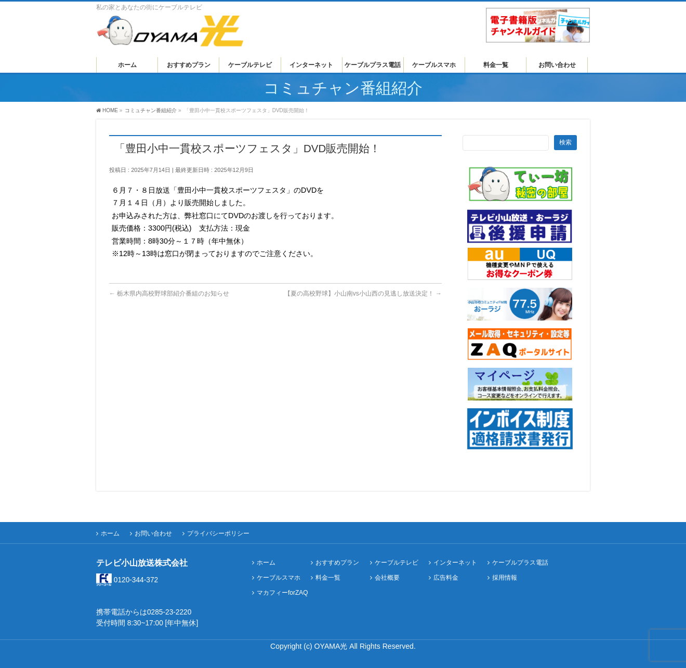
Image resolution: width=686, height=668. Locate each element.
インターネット (455, 562)
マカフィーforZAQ (282, 593)
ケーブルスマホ (278, 578)
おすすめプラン (337, 562)
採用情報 (504, 578)
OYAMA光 (332, 646)
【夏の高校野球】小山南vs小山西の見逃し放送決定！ (363, 293)
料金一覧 (327, 578)
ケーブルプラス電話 (520, 562)
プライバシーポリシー (218, 533)
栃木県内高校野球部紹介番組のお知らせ (169, 293)
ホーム (110, 533)
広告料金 (445, 578)
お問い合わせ (153, 533)
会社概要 (387, 578)
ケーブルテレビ (396, 562)
